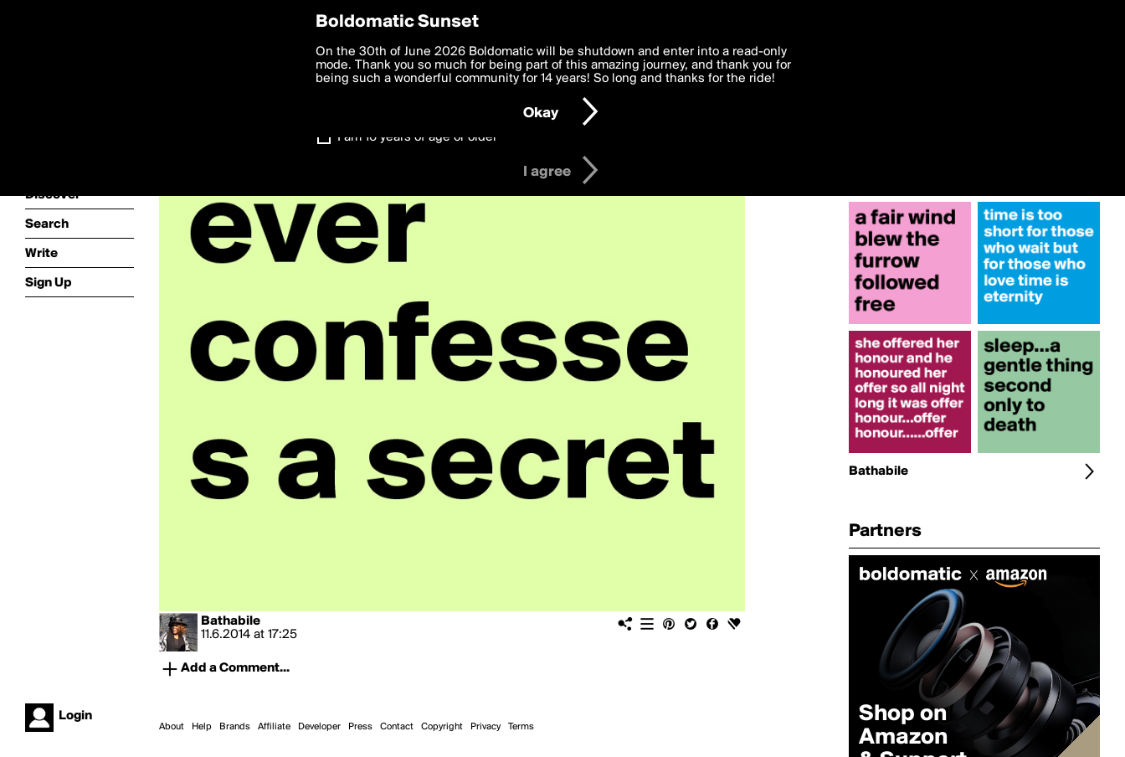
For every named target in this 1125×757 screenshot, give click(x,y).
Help (202, 727)
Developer (319, 727)
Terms (521, 727)
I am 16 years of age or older (417, 137)
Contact (397, 727)
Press (360, 727)
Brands (234, 727)
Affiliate (274, 727)
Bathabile (230, 621)
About (171, 727)
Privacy (485, 727)
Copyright (442, 727)
